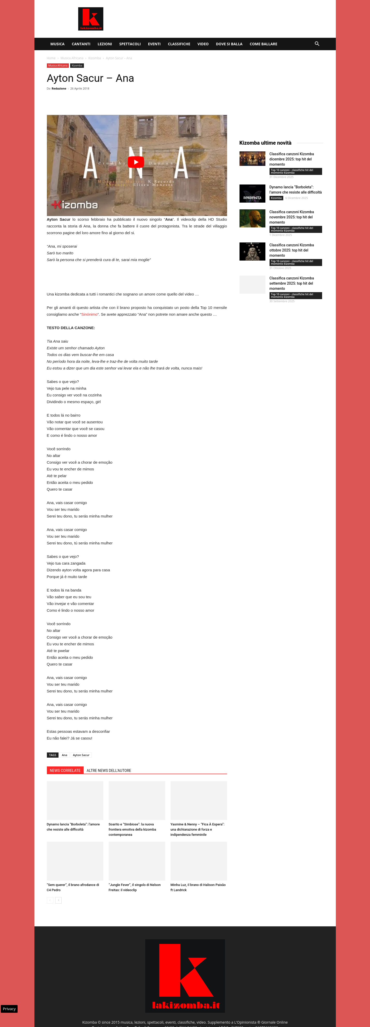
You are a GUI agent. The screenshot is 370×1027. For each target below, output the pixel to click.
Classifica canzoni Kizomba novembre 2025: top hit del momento (292, 217)
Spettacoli (130, 43)
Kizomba (94, 58)
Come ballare (263, 43)
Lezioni (105, 43)
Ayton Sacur (81, 755)
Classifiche (179, 43)
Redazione (59, 88)
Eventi (154, 43)
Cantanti (81, 43)
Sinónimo (89, 314)
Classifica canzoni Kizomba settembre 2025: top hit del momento (292, 283)
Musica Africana (72, 58)
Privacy (9, 1008)
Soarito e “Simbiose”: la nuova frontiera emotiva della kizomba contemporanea (132, 829)
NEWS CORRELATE (65, 771)
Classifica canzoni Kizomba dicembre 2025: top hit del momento (292, 159)
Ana (64, 755)
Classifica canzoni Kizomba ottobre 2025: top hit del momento (292, 250)
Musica (57, 43)
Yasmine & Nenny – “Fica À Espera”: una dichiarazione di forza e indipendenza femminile (198, 829)
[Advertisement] (229, 19)
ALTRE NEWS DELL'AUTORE (109, 771)
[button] (317, 44)
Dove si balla (229, 43)
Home (51, 58)
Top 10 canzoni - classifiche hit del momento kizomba (292, 171)
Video (203, 43)
